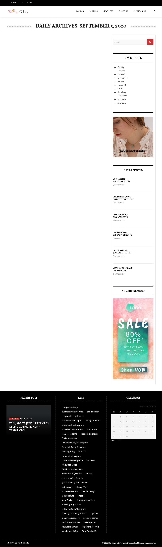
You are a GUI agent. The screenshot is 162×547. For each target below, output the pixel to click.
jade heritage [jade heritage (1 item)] (68, 495)
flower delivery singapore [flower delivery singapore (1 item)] (74, 447)
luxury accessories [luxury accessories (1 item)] (86, 500)
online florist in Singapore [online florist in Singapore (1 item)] (74, 509)
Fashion (80, 11)
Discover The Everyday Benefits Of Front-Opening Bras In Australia (122, 236)
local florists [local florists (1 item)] (67, 500)
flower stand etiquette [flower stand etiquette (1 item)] (72, 460)
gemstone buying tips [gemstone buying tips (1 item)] (72, 473)
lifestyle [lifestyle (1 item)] (81, 495)
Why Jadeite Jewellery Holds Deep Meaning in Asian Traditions (122, 183)
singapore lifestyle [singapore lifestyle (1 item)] (90, 526)
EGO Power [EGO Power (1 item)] (92, 429)
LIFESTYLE (122, 95)
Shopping (123, 11)
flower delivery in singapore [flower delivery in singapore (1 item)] (75, 442)
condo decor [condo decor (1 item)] (93, 411)
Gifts (120, 88)
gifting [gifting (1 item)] (89, 473)
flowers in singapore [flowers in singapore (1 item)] (71, 455)
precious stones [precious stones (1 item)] (90, 517)
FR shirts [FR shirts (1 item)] (91, 460)
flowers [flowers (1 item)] (82, 451)
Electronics (140, 11)
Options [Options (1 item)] (94, 513)
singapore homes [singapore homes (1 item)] (70, 526)
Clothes (93, 11)
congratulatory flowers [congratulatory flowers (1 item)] (73, 416)
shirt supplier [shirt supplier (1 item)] (90, 522)
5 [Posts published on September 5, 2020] (145, 417)
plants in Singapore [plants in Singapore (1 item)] (71, 517)
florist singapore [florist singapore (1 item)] (69, 438)
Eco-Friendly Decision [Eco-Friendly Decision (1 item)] (72, 429)
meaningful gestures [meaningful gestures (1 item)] (71, 504)
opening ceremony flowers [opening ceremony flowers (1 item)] (74, 513)
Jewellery (108, 11)
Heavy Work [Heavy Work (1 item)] (82, 486)
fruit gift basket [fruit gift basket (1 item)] (69, 464)
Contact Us (13, 3)
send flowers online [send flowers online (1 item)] (71, 522)
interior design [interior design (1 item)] (88, 491)
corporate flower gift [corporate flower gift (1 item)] (72, 420)
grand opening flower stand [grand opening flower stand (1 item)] (75, 482)
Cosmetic (122, 74)
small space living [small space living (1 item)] (70, 531)
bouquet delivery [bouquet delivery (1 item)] (70, 407)
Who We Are (27, 3)
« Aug (113, 440)
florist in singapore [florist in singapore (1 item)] (89, 433)
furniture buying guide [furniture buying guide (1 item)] (72, 469)
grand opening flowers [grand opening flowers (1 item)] (72, 478)
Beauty (121, 67)
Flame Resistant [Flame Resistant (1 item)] (69, 433)
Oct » (119, 440)
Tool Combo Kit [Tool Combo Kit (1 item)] (89, 531)
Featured (122, 85)
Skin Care (122, 103)
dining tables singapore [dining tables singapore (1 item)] (73, 425)
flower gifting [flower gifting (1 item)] (68, 451)
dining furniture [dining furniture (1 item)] (93, 420)
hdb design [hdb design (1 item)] (67, 486)
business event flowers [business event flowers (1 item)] (72, 411)
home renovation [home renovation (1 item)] (70, 491)
